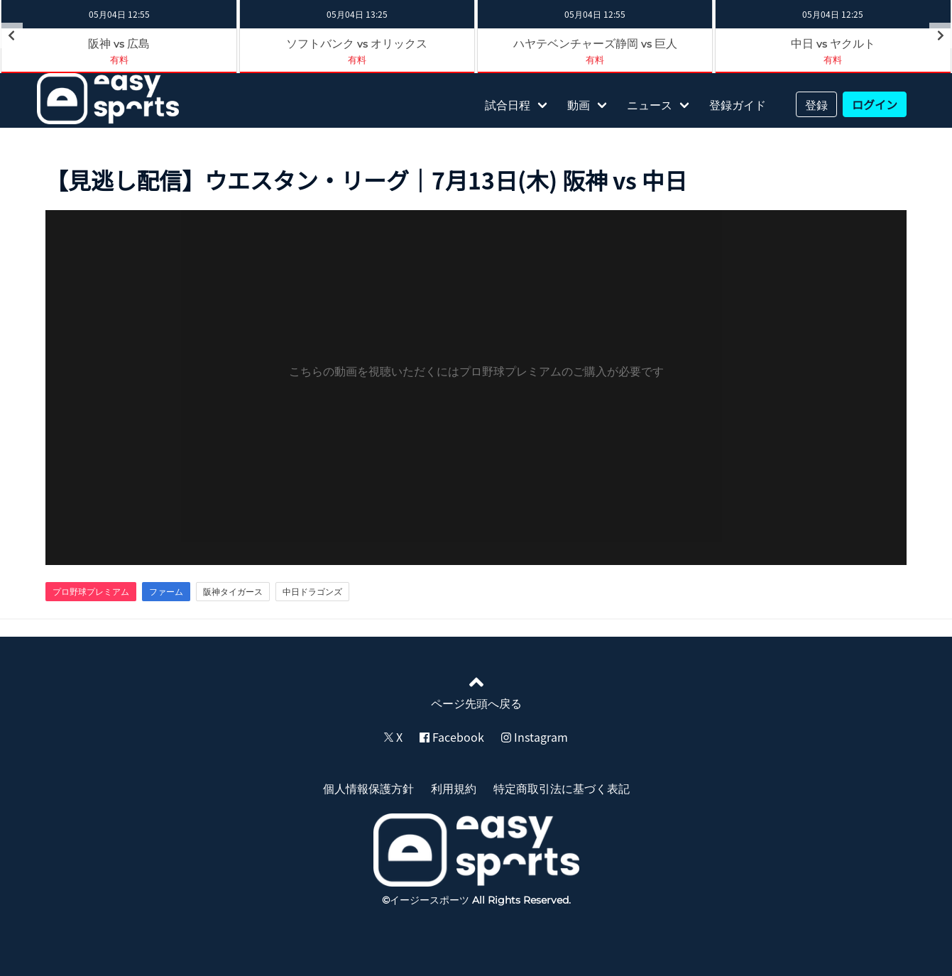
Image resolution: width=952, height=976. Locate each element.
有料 (357, 59)
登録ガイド (737, 104)
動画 (578, 104)
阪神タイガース (233, 591)
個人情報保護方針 (368, 787)
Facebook (452, 736)
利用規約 (453, 787)
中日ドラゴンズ (312, 591)
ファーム (166, 591)
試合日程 (507, 104)
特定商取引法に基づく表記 (561, 787)
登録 (816, 104)
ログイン (874, 104)
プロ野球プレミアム (91, 591)
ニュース (649, 104)
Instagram (534, 736)
